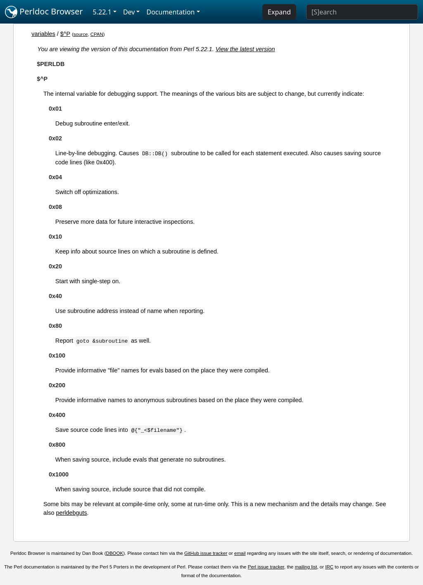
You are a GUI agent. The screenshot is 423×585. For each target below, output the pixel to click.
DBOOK (115, 553)
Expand (279, 12)
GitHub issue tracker (205, 553)
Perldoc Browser (44, 12)
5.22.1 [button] (102, 12)
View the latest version (245, 49)
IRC (329, 566)
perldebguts (71, 512)
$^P (65, 34)
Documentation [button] (170, 12)
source (81, 34)
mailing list (306, 566)
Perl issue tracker (266, 566)
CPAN (96, 34)
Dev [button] (129, 12)
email (240, 553)
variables (43, 34)
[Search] (362, 12)
